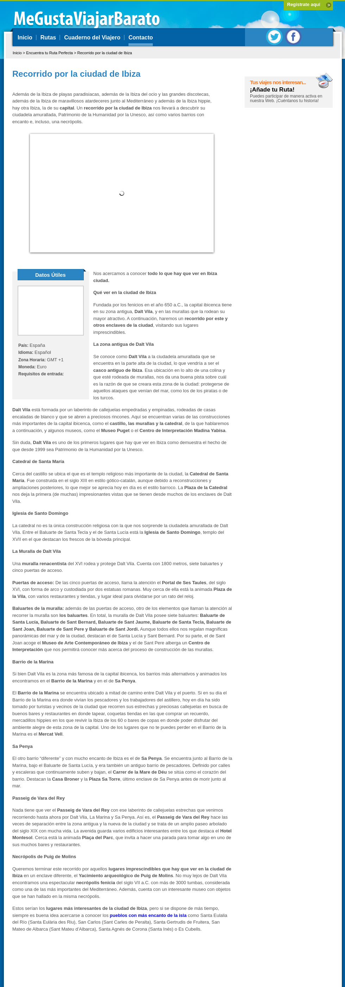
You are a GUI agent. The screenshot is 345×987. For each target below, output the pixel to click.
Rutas (48, 37)
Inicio (25, 37)
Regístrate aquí (303, 4)
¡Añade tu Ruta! (272, 89)
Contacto (140, 37)
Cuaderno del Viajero (92, 37)
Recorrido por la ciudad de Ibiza (104, 53)
